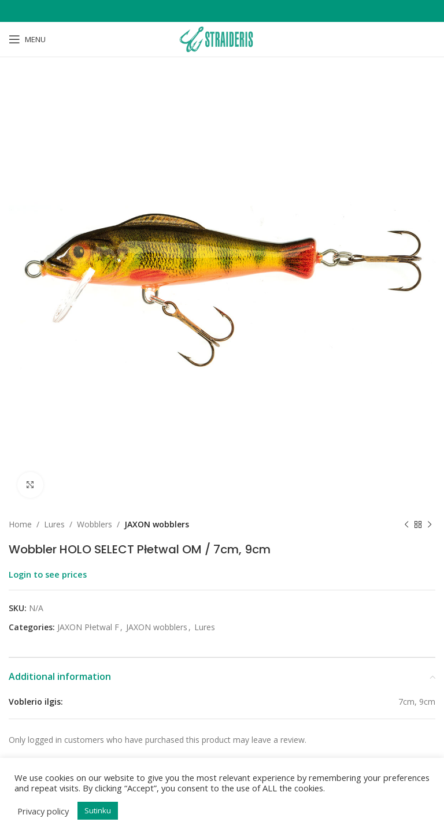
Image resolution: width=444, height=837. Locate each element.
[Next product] (429, 524)
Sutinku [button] (97, 810)
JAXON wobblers (156, 524)
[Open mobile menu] (27, 39)
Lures (54, 524)
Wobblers (94, 524)
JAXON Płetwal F (88, 627)
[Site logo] (222, 38)
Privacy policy (43, 811)
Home (20, 524)
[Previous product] (406, 524)
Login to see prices (48, 574)
